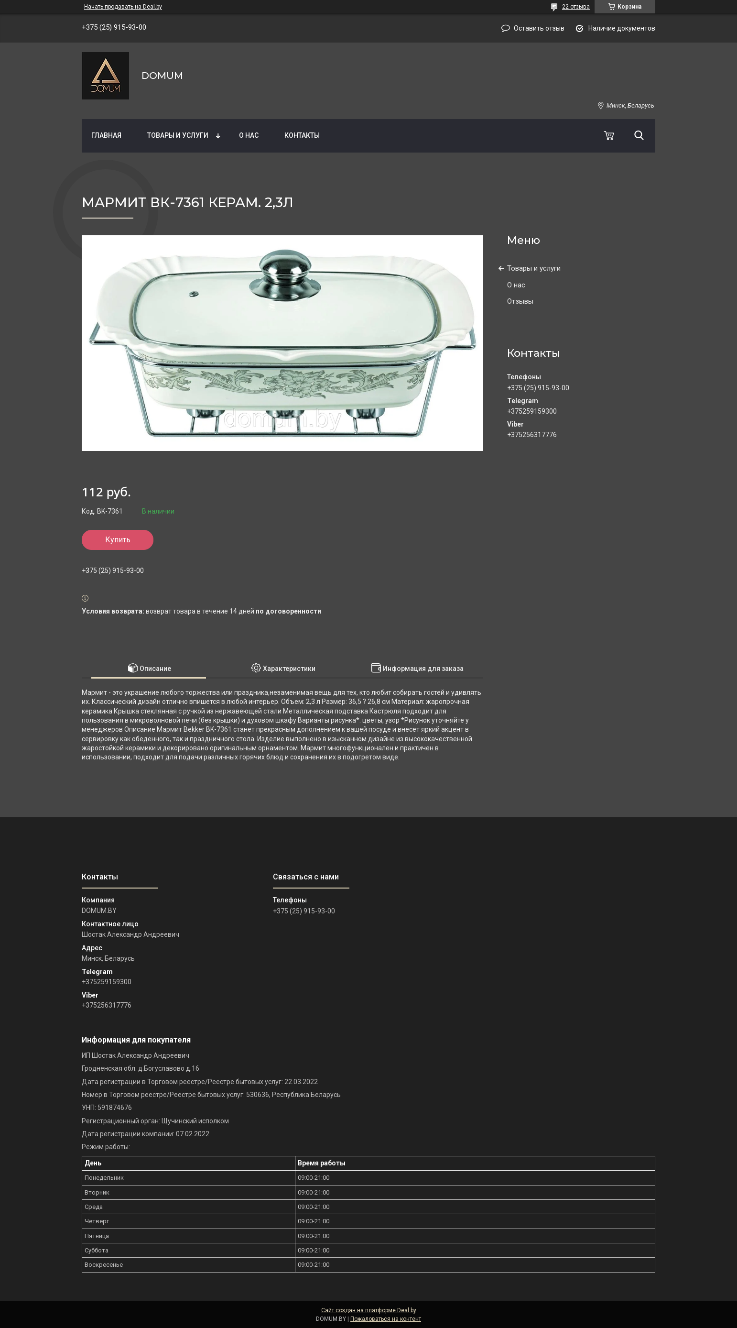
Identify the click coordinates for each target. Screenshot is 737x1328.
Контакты (302, 135)
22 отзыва (576, 6)
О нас (249, 135)
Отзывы (520, 301)
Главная (106, 135)
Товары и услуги (177, 135)
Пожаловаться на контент (385, 1319)
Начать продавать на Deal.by (123, 6)
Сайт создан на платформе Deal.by (368, 1310)
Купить (117, 539)
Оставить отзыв (539, 28)
